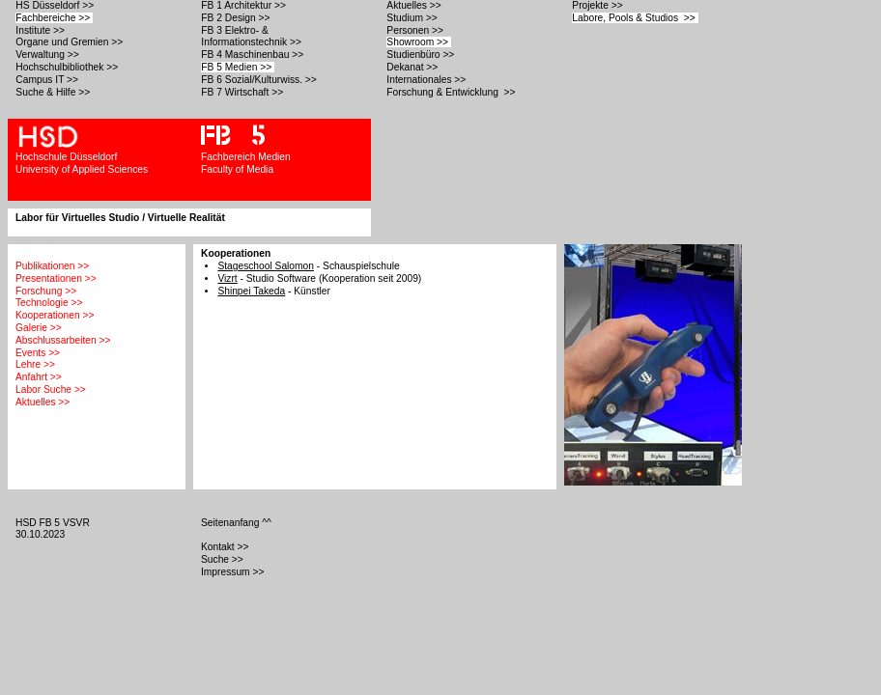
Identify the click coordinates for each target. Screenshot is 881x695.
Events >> (37, 353)
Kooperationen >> (54, 315)
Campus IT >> (48, 79)
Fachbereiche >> (54, 18)
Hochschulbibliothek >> (68, 67)
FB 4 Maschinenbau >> (253, 54)
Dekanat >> (413, 67)
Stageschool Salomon (265, 266)
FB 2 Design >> (236, 18)
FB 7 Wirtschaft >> (243, 92)
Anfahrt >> (38, 377)
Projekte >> (598, 5)
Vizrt (227, 278)
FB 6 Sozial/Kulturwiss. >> (260, 79)
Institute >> (41, 30)
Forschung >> (45, 291)
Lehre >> (35, 364)
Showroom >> (418, 42)
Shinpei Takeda (251, 291)
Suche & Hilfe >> (54, 92)
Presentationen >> (56, 278)
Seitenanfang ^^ (237, 522)
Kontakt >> (226, 547)
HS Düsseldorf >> (56, 5)
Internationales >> (427, 79)
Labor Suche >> (50, 389)
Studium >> (413, 18)
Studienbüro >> (421, 54)
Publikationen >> (52, 266)
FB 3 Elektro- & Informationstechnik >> (252, 36)
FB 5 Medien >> (237, 67)
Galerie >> (38, 327)
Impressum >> (234, 572)
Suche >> (223, 559)
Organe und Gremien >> (70, 42)
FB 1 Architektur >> (244, 5)
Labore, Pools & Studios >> (634, 18)
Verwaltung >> (48, 54)
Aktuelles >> (414, 5)
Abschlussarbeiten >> (62, 340)
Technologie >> (48, 302)
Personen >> (415, 30)
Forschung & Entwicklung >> (452, 92)
